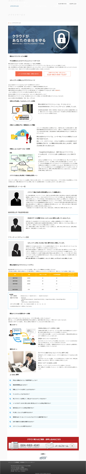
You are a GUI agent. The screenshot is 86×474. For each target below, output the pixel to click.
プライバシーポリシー (30, 462)
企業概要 (17, 462)
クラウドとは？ (27, 6)
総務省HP (57, 90)
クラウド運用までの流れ (41, 6)
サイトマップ (11, 462)
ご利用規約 (21, 462)
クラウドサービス (14, 6)
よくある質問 (54, 6)
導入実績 (64, 6)
